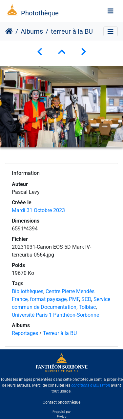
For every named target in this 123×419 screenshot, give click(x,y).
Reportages (25, 333)
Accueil (9, 31)
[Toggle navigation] (110, 11)
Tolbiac (87, 307)
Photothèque (40, 13)
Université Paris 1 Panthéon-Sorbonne (55, 315)
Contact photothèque (61, 402)
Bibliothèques (27, 291)
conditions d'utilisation (90, 385)
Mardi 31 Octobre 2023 (38, 210)
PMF (74, 299)
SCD (86, 299)
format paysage (48, 299)
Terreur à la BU (60, 333)
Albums (32, 31)
